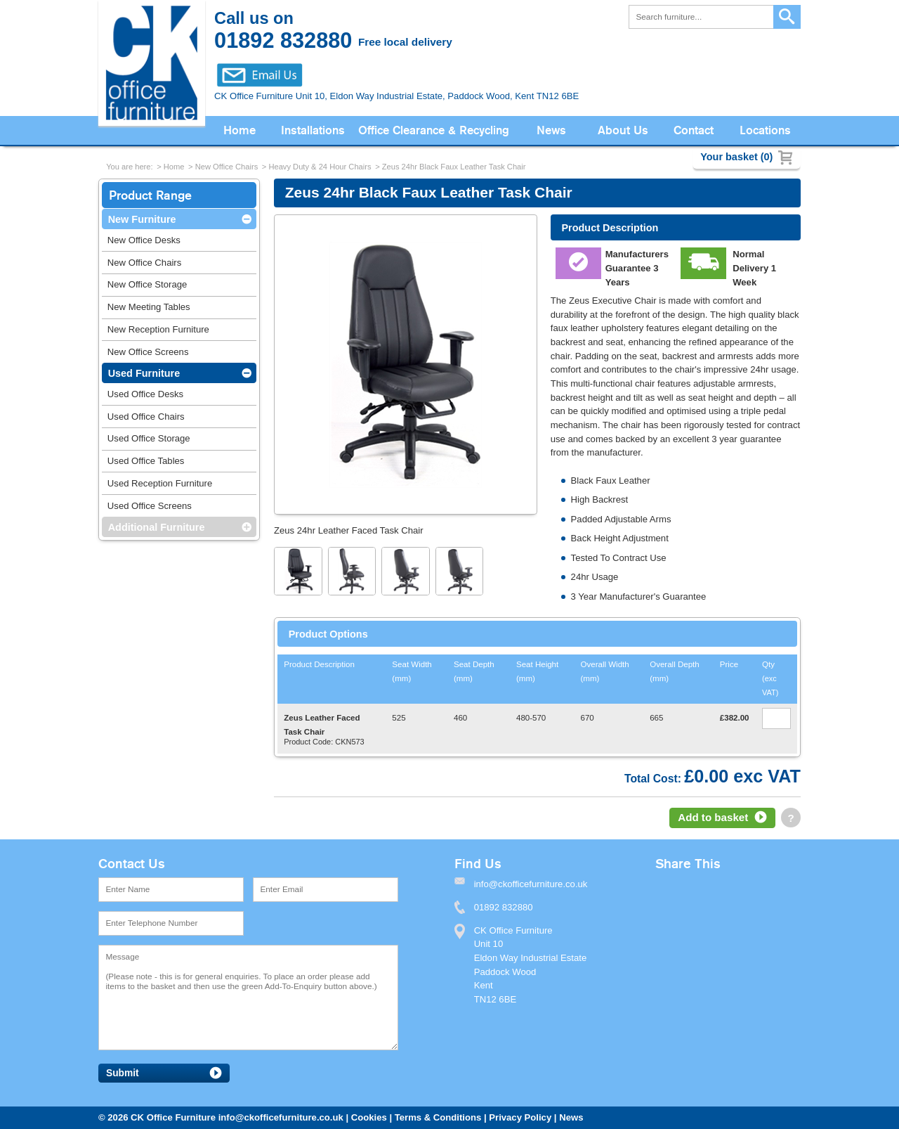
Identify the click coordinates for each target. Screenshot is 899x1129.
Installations (313, 130)
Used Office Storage (148, 438)
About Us (623, 130)
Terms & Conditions (438, 1117)
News (551, 130)
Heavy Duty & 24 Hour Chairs (319, 166)
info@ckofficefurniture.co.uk (280, 1117)
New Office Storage (147, 284)
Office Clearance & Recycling (433, 130)
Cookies (369, 1117)
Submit (122, 1073)
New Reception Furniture (158, 329)
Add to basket (713, 817)
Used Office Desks (145, 394)
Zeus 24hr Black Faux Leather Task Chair (454, 166)
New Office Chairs (226, 166)
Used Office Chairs (146, 416)
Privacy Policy (520, 1117)
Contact (694, 130)
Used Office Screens (149, 506)
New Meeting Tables (148, 307)
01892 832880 (503, 907)
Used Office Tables (146, 461)
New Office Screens (148, 352)
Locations (765, 130)
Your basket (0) (736, 156)
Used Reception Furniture (159, 483)
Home (239, 130)
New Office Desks (144, 240)
